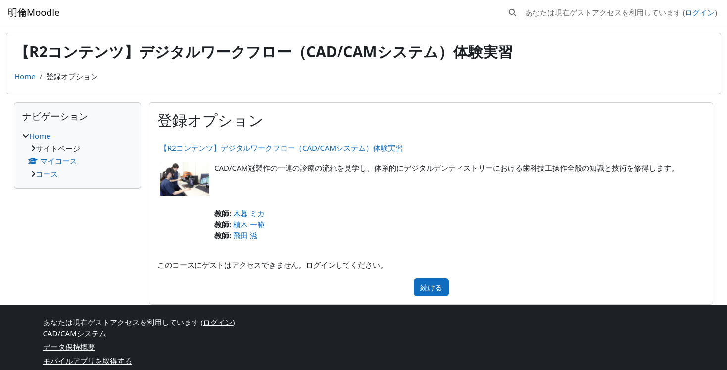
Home (25, 76)
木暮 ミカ (249, 213)
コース (47, 174)
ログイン (700, 12)
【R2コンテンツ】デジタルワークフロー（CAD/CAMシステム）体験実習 (281, 148)
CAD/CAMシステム (74, 333)
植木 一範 (249, 224)
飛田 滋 (245, 235)
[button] (512, 12)
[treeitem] (77, 154)
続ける (431, 287)
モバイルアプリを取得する (87, 361)
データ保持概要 (69, 347)
